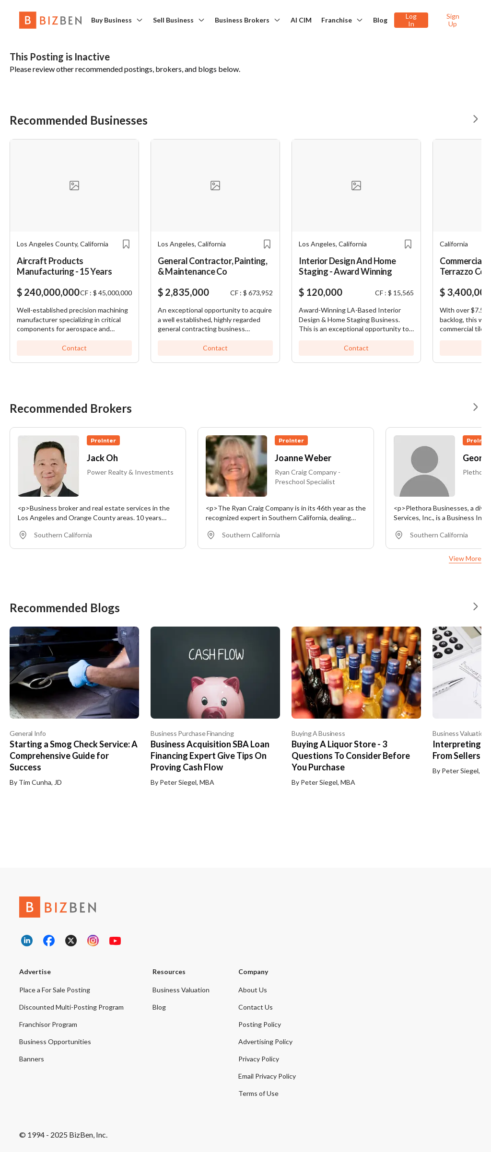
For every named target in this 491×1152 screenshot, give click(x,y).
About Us (252, 990)
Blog (380, 20)
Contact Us (255, 1007)
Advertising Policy (265, 1041)
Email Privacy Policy (267, 1076)
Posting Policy (259, 1024)
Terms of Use (258, 1093)
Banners (31, 1059)
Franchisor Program (48, 1024)
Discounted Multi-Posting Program (71, 1007)
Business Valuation (181, 990)
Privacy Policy (258, 1059)
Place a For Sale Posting (54, 990)
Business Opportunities (55, 1041)
